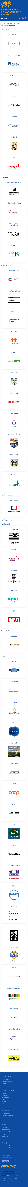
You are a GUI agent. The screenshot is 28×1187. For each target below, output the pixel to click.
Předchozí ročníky (6, 1132)
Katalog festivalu (6, 1113)
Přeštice (4, 1101)
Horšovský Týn (5, 1097)
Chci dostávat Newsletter (7, 1157)
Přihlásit (5, 1161)
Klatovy (3, 1104)
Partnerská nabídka (6, 1148)
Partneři (10, 23)
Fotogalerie (4, 1134)
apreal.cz (8, 1175)
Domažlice (4, 1095)
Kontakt (4, 1083)
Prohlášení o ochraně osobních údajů (10, 1181)
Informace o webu (6, 1178)
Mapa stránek (14, 1178)
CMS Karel (18, 1175)
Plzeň (3, 1099)
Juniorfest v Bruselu (7, 1081)
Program (4, 1118)
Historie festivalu (6, 1129)
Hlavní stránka (4, 23)
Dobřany (4, 1093)
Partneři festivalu (6, 1146)
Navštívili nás (5, 1136)
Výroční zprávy (5, 1079)
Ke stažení (4, 1127)
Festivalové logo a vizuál (8, 1115)
